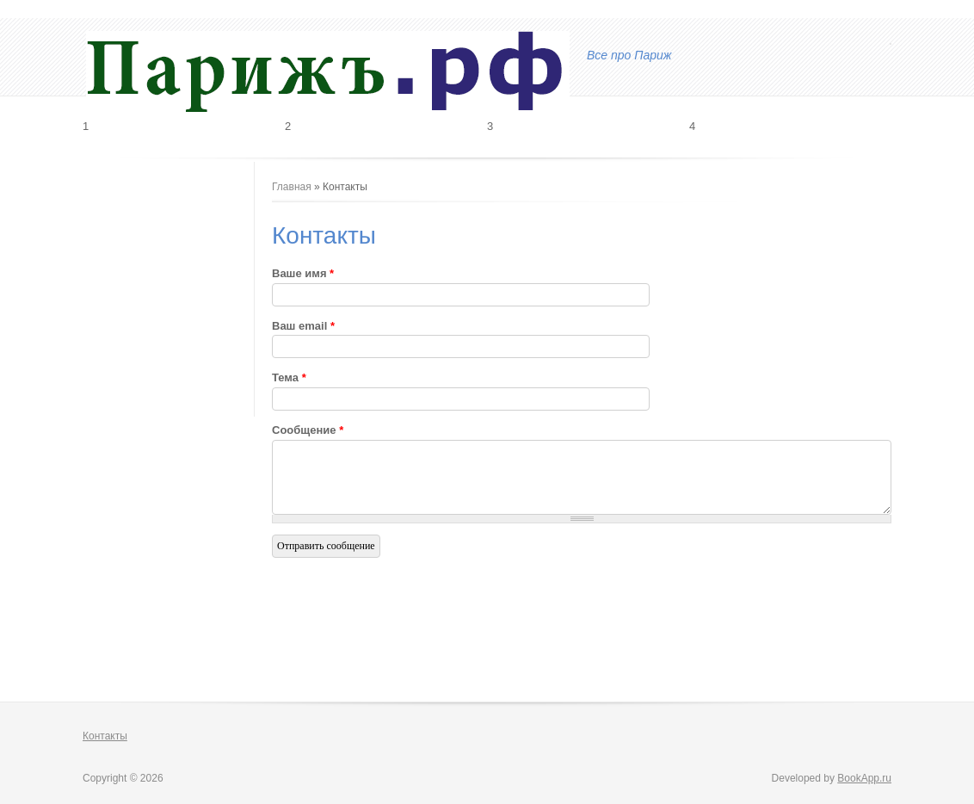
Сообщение (307, 430)
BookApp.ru (864, 778)
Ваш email (303, 325)
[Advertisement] (169, 265)
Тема (289, 377)
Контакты (105, 736)
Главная (291, 187)
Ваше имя (303, 273)
